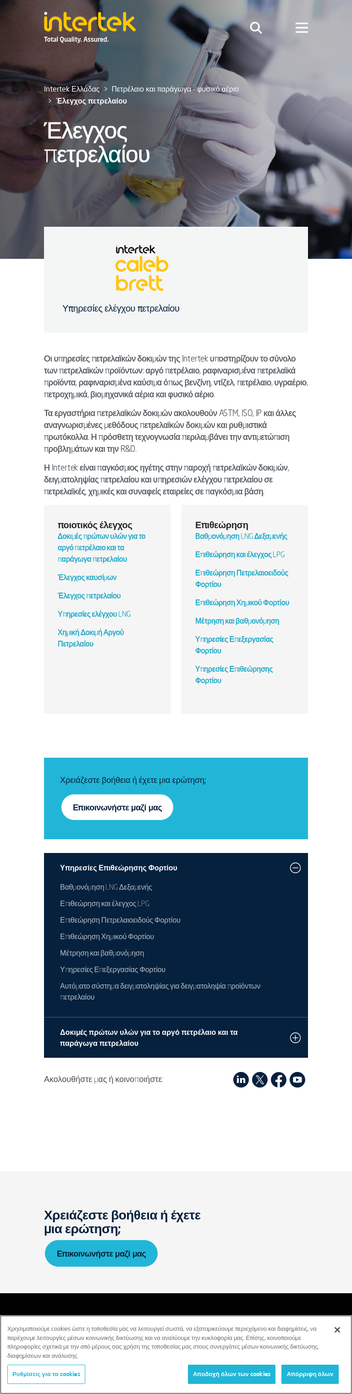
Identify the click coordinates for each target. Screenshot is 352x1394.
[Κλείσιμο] (337, 1330)
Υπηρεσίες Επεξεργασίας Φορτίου (112, 970)
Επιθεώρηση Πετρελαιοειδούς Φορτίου (120, 920)
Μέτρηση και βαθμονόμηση (237, 621)
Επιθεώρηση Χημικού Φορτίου (242, 603)
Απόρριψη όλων (310, 1374)
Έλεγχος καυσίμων (87, 578)
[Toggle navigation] (256, 27)
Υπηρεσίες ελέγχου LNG (94, 614)
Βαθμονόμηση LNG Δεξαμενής (241, 537)
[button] (295, 867)
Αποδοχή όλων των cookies (231, 1374)
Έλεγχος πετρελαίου (89, 596)
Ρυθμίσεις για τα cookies (46, 1374)
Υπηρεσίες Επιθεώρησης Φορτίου (118, 867)
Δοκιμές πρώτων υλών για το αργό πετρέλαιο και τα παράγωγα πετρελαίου (102, 548)
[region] (176, 1354)
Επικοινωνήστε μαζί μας (117, 807)
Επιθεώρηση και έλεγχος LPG (240, 555)
